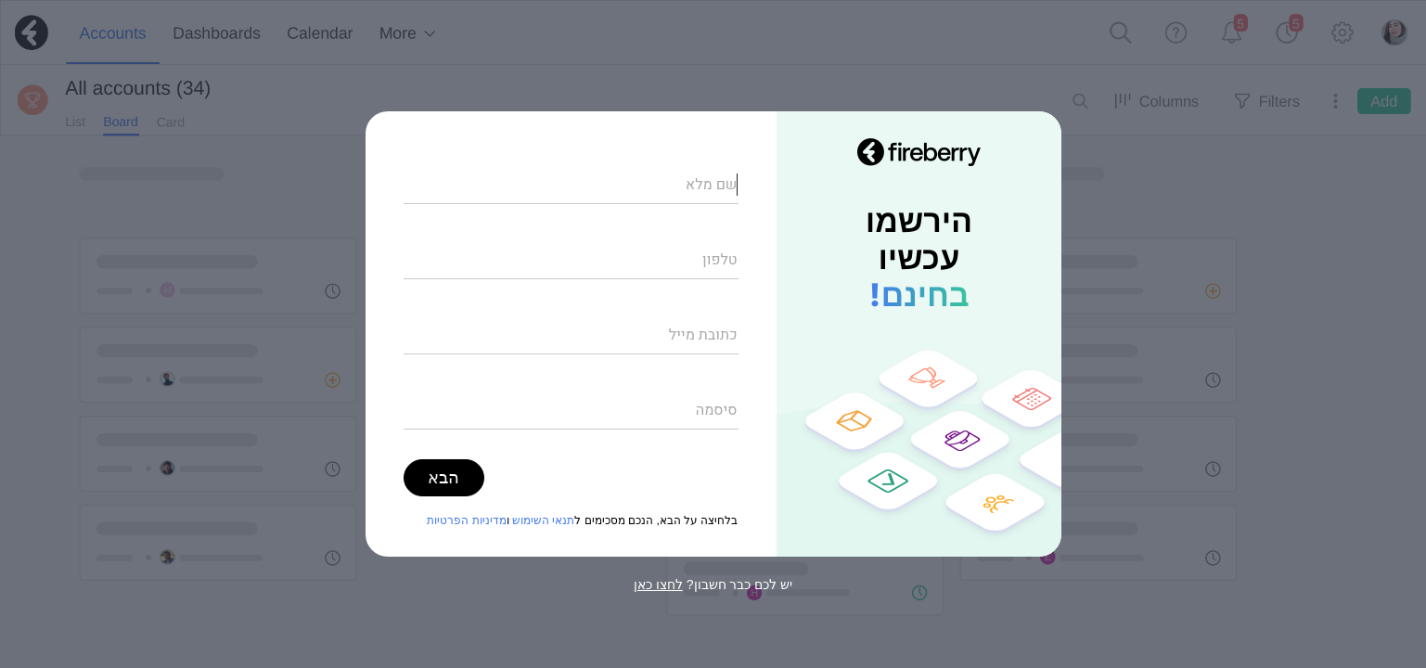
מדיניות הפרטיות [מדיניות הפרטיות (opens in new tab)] (466, 520)
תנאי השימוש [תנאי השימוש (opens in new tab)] (543, 520)
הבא (443, 478)
